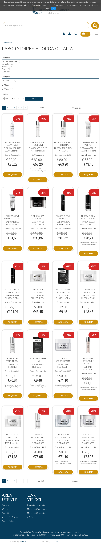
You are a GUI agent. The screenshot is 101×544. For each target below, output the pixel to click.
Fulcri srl (54, 541)
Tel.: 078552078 (42, 535)
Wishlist (5, 509)
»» (25, 108)
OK (53, 8)
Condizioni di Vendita (36, 505)
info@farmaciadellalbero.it (24, 535)
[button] (85, 108)
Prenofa (23, 541)
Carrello (5, 505)
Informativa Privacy (10, 517)
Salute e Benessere (11, 61)
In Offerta (7, 89)
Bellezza (7, 67)
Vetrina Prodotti (10, 80)
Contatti (5, 513)
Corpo (6, 69)
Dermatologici (9, 64)
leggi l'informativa (34, 5)
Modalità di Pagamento (37, 509)
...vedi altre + (7, 72)
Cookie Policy (8, 521)
